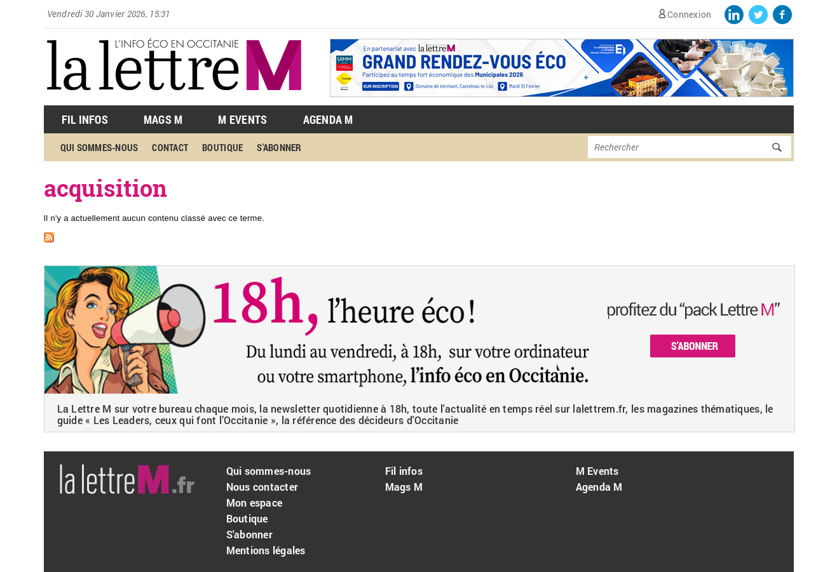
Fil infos (404, 470)
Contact (170, 147)
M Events (242, 119)
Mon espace (254, 502)
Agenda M (328, 119)
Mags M (163, 119)
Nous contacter (262, 486)
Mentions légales (266, 550)
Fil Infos (85, 119)
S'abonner (279, 147)
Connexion (689, 14)
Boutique (222, 147)
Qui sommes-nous (99, 147)
